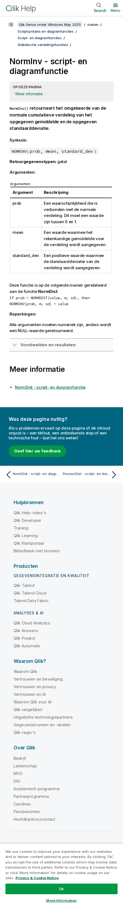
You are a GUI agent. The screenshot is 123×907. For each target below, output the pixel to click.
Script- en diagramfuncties (40, 38)
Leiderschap (25, 766)
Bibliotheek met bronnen (37, 551)
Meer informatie (29, 93)
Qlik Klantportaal (29, 543)
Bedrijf (20, 758)
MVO (18, 773)
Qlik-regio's (25, 732)
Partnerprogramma (31, 796)
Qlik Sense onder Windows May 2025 (50, 24)
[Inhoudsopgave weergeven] (11, 24)
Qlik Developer (27, 520)
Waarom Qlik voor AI (32, 702)
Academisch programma (36, 788)
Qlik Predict (24, 638)
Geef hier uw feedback (37, 451)
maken (93, 24)
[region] (61, 875)
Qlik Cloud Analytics (32, 623)
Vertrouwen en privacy (35, 686)
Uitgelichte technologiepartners (43, 717)
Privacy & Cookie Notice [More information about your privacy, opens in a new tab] (37, 878)
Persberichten (27, 811)
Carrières (22, 804)
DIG (17, 781)
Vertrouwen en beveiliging (38, 679)
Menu (115, 10)
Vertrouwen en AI (30, 694)
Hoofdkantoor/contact (34, 819)
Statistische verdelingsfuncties (43, 44)
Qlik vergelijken (28, 709)
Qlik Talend (24, 585)
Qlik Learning (26, 535)
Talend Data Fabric (31, 600)
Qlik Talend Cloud (30, 593)
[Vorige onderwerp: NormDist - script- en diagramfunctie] (32, 474)
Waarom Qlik (25, 671)
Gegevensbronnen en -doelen (42, 724)
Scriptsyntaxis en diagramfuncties (46, 31)
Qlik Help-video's (30, 512)
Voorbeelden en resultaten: (48, 344)
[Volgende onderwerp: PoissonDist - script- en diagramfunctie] (91, 474)
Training (21, 528)
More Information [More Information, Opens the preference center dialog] (61, 900)
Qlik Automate (27, 646)
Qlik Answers (26, 630)
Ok (61, 889)
